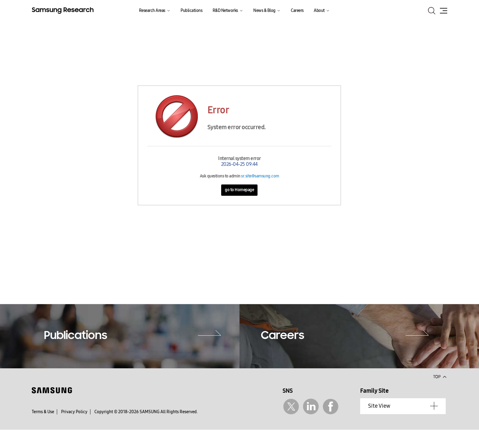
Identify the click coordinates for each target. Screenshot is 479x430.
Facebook (330, 406)
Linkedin (310, 406)
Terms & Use (43, 411)
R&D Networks (225, 10)
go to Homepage (239, 189)
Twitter (291, 406)
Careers (297, 10)
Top (439, 376)
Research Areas (152, 10)
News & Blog (264, 10)
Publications (191, 10)
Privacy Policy (74, 411)
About (319, 10)
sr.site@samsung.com (260, 176)
